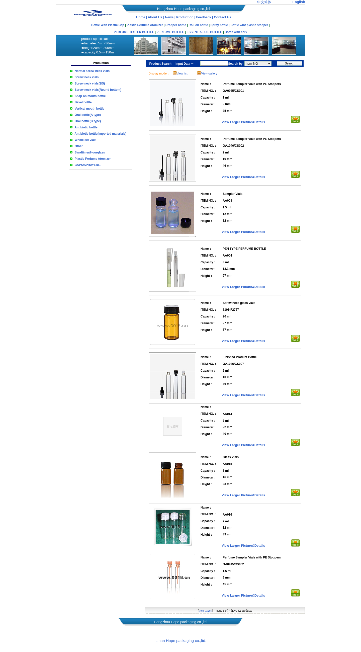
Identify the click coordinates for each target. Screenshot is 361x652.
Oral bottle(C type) (88, 121)
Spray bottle (219, 25)
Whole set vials (86, 140)
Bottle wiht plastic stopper (249, 25)
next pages (205, 610)
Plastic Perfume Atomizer (145, 25)
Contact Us (222, 17)
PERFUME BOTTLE (170, 32)
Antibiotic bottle (85, 127)
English (298, 2)
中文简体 (264, 2)
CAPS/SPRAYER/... (88, 165)
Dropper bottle (175, 25)
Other (79, 146)
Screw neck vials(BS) (90, 83)
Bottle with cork (236, 32)
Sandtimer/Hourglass (90, 152)
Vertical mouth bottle (90, 108)
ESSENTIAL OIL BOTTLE (204, 32)
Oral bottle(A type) (88, 115)
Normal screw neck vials (92, 71)
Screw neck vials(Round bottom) (98, 90)
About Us (155, 17)
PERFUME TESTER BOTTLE (134, 32)
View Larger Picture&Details (243, 122)
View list (182, 73)
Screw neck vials (87, 77)
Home (140, 17)
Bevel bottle (83, 102)
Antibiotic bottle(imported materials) (100, 133)
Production (185, 17)
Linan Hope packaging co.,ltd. (180, 640)
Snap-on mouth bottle (90, 96)
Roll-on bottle (198, 25)
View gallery (209, 73)
